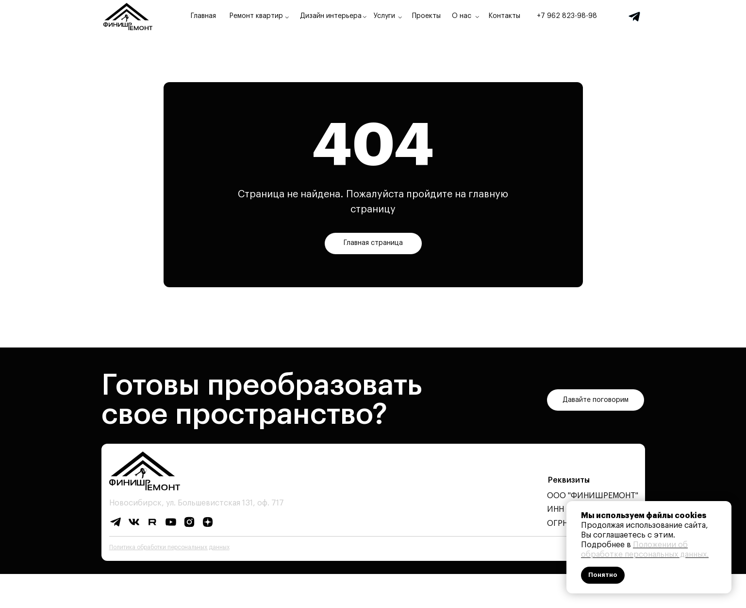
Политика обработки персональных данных (169, 547)
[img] (634, 16)
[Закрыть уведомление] (724, 508)
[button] (595, 400)
